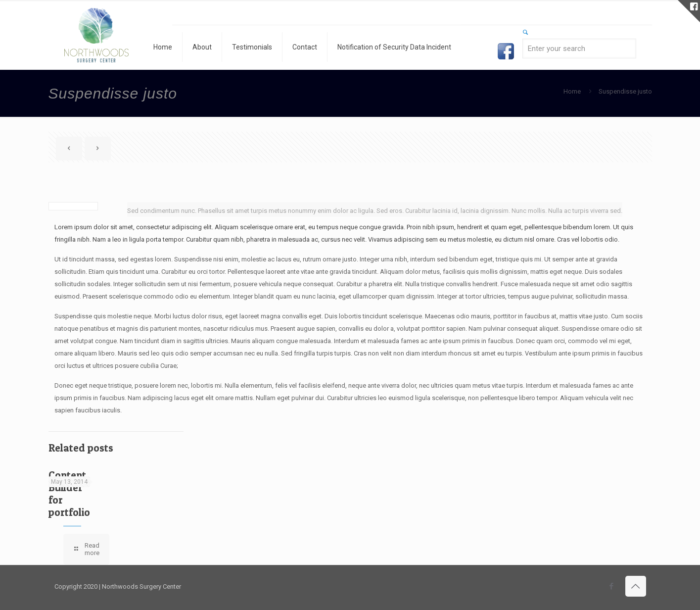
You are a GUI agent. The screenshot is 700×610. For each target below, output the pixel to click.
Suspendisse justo (625, 91)
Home (572, 91)
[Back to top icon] (635, 586)
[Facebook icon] (611, 586)
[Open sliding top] (689, 11)
